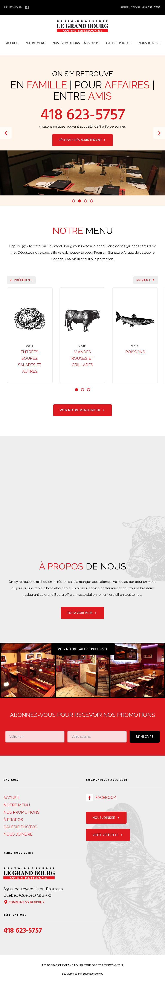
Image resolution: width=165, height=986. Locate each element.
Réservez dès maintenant (82, 140)
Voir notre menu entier (82, 410)
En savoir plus (82, 613)
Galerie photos (118, 43)
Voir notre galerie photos (83, 649)
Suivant (145, 280)
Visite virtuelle (108, 835)
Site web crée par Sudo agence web (82, 974)
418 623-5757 (82, 114)
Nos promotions (66, 43)
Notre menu (35, 43)
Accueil (12, 43)
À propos (91, 43)
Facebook (101, 798)
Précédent (21, 280)
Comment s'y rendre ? (23, 902)
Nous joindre (149, 43)
